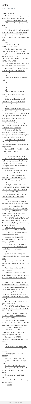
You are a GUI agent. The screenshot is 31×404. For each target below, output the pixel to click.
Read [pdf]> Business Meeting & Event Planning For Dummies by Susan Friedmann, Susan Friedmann (14, 125)
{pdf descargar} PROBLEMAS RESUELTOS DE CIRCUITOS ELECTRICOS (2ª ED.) (15, 263)
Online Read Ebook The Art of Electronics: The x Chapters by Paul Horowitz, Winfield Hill (13, 101)
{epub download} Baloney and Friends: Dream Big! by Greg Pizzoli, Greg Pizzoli (15, 256)
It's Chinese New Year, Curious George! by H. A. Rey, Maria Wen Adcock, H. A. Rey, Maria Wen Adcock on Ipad (15, 275)
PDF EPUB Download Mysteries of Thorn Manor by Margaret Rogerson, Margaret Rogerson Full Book (14, 332)
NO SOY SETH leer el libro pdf (15, 365)
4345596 (9, 385)
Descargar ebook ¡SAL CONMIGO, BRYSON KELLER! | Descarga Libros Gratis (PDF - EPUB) (14, 315)
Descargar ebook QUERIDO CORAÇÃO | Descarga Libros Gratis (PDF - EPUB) (16, 339)
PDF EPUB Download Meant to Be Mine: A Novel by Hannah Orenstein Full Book (15, 23)
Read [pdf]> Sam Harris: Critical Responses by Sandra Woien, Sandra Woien (14, 370)
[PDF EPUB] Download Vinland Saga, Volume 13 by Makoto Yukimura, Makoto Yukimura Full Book (16, 308)
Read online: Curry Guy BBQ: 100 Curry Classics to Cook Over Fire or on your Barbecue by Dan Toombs (14, 246)
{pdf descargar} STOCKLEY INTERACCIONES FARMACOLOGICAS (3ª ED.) (16, 37)
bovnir (3, 8)
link (6, 28)
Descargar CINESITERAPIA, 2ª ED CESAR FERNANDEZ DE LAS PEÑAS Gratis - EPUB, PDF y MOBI (14, 213)
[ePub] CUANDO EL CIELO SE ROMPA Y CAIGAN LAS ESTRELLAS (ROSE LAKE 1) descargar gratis (14, 177)
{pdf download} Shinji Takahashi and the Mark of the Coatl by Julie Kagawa (14, 349)
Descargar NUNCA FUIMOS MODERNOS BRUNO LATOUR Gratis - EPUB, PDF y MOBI (14, 239)
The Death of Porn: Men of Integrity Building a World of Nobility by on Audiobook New (15, 70)
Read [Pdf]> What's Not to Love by (17, 358)
